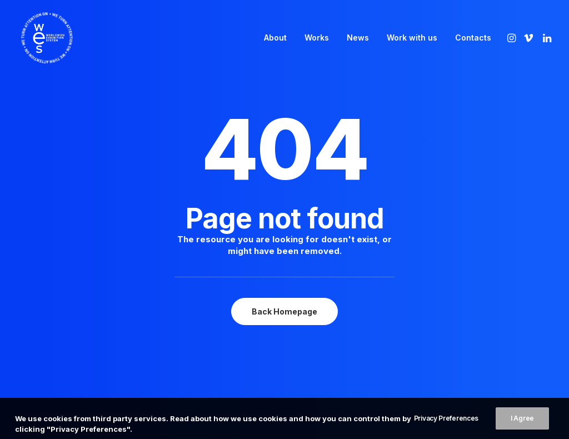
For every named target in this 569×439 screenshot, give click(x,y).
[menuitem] (275, 38)
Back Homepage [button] (284, 292)
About (275, 37)
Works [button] (317, 37)
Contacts (473, 37)
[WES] (37, 38)
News (358, 37)
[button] (513, 38)
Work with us (412, 37)
